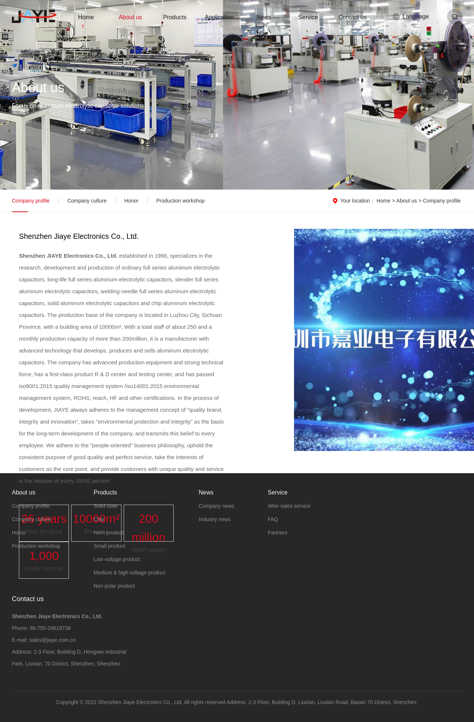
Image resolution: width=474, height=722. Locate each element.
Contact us (352, 17)
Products (174, 17)
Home (86, 17)
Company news (217, 512)
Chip (99, 525)
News (263, 17)
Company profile (31, 201)
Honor (131, 201)
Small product (110, 552)
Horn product (109, 538)
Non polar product (114, 592)
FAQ (273, 525)
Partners (277, 538)
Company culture (87, 201)
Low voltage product (117, 565)
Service (308, 17)
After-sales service (289, 512)
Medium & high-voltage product (130, 578)
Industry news (215, 525)
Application (219, 17)
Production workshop (180, 201)
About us (130, 17)
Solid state (106, 512)
